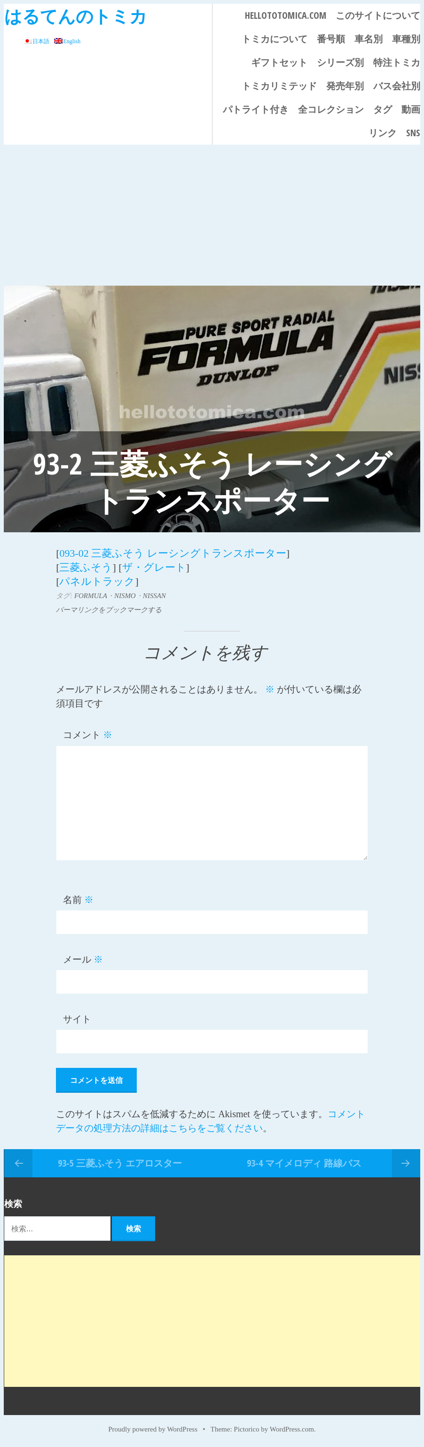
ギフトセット (279, 62)
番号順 (331, 38)
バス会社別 (396, 85)
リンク (383, 132)
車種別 (406, 38)
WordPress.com (292, 1429)
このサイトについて (378, 15)
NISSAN (154, 595)
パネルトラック (97, 581)
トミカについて (274, 38)
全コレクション (331, 109)
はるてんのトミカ (75, 16)
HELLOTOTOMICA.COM (285, 15)
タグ (382, 109)
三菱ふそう (85, 567)
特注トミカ (396, 62)
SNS (413, 132)
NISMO (125, 595)
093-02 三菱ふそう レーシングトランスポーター (172, 553)
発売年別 (345, 85)
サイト (77, 1019)
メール (83, 959)
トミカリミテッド (279, 85)
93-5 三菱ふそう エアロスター (120, 1163)
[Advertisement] (212, 215)
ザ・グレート (154, 567)
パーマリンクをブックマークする (109, 610)
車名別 (368, 38)
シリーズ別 (340, 62)
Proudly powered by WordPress (152, 1429)
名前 (78, 900)
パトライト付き (256, 109)
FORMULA (90, 595)
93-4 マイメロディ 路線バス (304, 1163)
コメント (87, 735)
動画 (410, 109)
